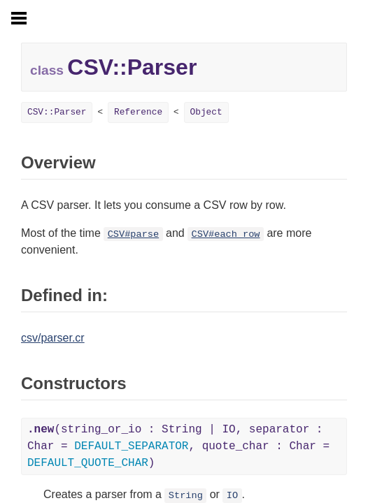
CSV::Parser (56, 112)
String (186, 495)
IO (232, 495)
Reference (138, 112)
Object (206, 112)
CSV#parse (133, 234)
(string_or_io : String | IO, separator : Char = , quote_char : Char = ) (178, 446)
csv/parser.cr (53, 338)
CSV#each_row (226, 234)
